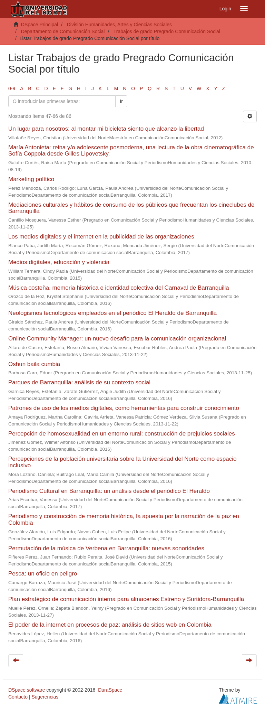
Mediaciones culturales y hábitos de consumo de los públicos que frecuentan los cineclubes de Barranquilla (131, 208)
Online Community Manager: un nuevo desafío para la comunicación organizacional (117, 338)
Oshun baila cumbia (34, 364)
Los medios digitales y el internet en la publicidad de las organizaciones (101, 236)
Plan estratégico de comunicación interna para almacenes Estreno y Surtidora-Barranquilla (126, 599)
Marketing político (31, 179)
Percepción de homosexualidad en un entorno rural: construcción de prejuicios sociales (121, 433)
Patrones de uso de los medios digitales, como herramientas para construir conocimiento (123, 408)
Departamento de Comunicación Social (63, 31)
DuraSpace (110, 690)
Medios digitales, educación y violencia (58, 262)
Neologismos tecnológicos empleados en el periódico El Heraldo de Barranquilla (112, 313)
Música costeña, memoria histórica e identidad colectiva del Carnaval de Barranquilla (118, 287)
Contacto (18, 697)
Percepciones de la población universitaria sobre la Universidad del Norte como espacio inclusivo (122, 462)
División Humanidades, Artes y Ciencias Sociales (119, 24)
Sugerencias (44, 697)
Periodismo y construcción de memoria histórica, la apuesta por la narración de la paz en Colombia (123, 519)
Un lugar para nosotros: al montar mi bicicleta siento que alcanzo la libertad (106, 128)
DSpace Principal (39, 24)
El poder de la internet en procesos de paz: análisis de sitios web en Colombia (110, 624)
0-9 (11, 88)
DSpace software (26, 690)
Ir (121, 101)
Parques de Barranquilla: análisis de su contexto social (79, 382)
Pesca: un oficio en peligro (42, 573)
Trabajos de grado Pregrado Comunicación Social (167, 31)
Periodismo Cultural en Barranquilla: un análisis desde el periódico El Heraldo (109, 491)
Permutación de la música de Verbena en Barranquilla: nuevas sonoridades (106, 548)
